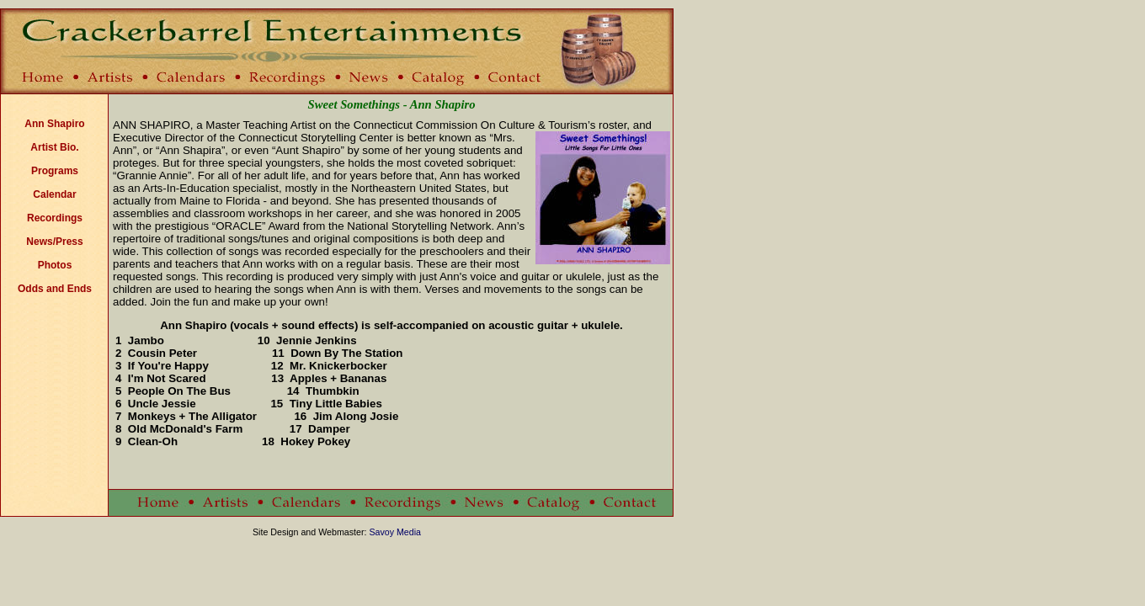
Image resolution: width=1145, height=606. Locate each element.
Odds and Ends (55, 289)
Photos (55, 265)
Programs (54, 171)
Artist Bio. (54, 147)
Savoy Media (395, 532)
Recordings (55, 218)
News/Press (54, 241)
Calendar (54, 194)
